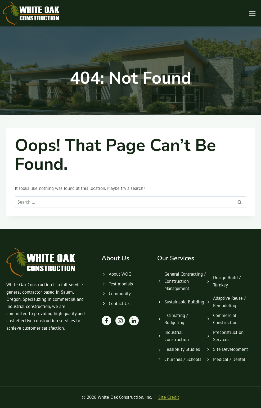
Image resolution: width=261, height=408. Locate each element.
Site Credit (168, 397)
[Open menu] (252, 13)
